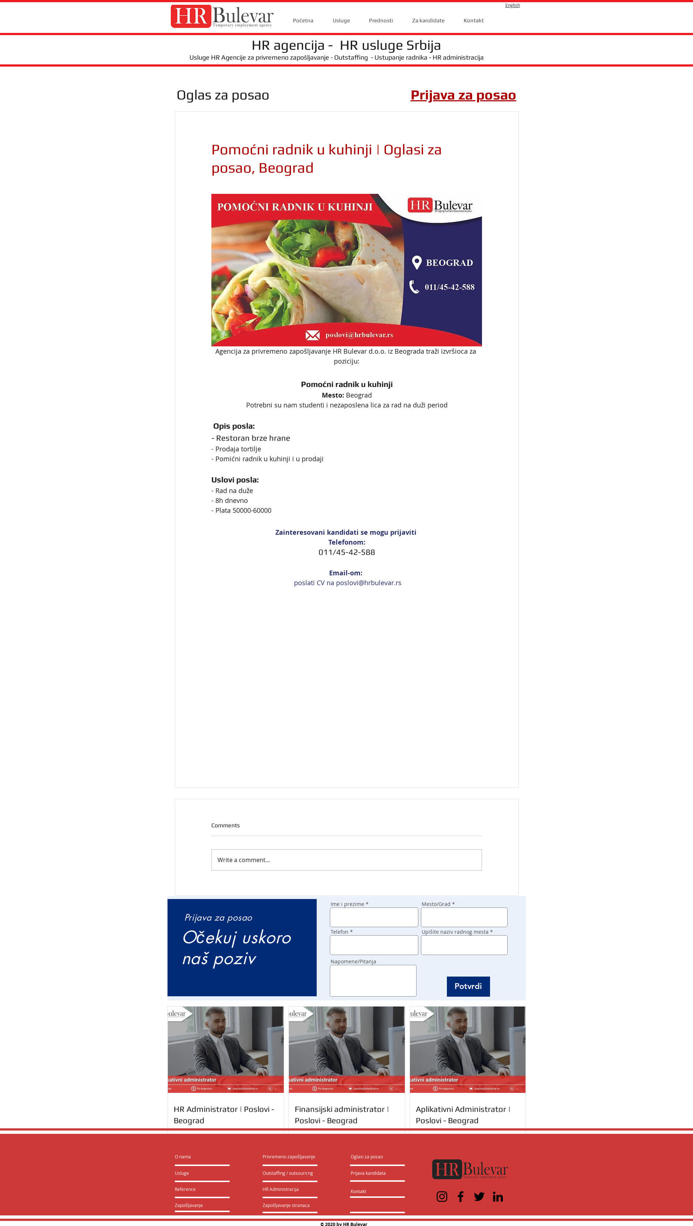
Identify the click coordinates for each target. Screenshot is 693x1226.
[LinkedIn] (498, 1196)
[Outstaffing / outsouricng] (288, 1172)
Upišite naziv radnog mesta (455, 931)
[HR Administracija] (282, 1189)
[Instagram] (442, 1196)
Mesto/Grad (436, 904)
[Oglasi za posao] (367, 1156)
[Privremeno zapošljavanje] (289, 1156)
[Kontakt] (366, 1191)
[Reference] (194, 1189)
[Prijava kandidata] (368, 1172)
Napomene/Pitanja (353, 961)
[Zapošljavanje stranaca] (286, 1205)
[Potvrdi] (468, 987)
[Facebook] (460, 1196)
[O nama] (203, 1156)
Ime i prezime (347, 904)
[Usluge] (196, 1172)
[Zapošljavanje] (194, 1205)
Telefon (340, 931)
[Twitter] (479, 1196)
